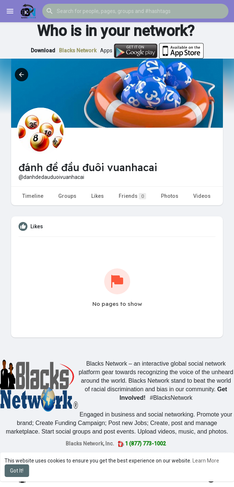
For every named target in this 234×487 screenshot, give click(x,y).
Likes (97, 196)
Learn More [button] (205, 461)
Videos (202, 196)
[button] (135, 11)
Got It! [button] (16, 471)
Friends (132, 196)
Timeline (32, 196)
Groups (67, 196)
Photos (169, 196)
